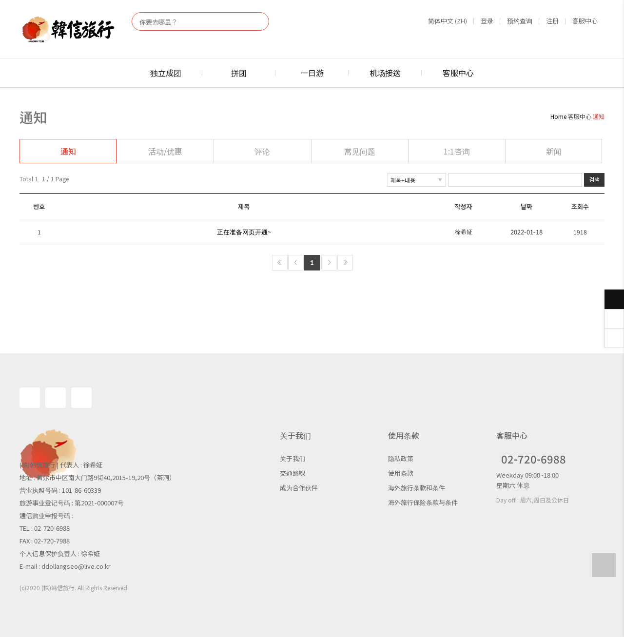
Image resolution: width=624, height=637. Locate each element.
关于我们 (292, 458)
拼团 (239, 72)
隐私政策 (400, 458)
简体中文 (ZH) (447, 20)
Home (558, 116)
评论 (262, 151)
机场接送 (385, 72)
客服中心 (585, 20)
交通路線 (292, 473)
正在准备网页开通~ (244, 231)
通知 (68, 151)
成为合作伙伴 (299, 487)
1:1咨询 (457, 151)
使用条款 (400, 473)
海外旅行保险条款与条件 (423, 502)
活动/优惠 (165, 151)
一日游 (312, 72)
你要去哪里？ (158, 21)
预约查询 (519, 20)
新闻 (554, 151)
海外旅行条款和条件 (416, 487)
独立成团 (165, 72)
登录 (487, 20)
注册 (552, 20)
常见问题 (359, 151)
